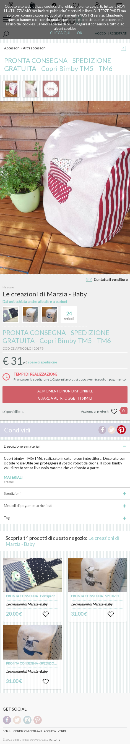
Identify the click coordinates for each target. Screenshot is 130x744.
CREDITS (55, 739)
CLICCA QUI (60, 33)
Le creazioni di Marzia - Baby (26, 604)
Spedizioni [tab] (65, 493)
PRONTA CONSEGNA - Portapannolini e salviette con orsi (48, 596)
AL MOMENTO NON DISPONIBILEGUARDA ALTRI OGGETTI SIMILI (65, 394)
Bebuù (7, 731)
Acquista (50, 731)
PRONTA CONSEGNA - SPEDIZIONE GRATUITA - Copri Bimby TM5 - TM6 (58, 663)
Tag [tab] (65, 518)
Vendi (62, 731)
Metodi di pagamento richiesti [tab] (65, 505)
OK (79, 33)
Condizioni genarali (28, 731)
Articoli (69, 313)
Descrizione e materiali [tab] (65, 446)
